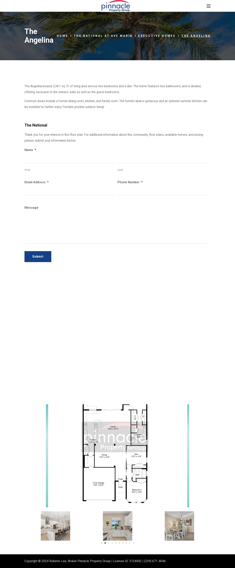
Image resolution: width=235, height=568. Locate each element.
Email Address (36, 182)
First (27, 170)
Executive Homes (157, 36)
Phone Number (130, 182)
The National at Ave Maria (103, 36)
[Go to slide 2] (105, 543)
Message (31, 208)
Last (120, 170)
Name (30, 150)
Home (62, 36)
